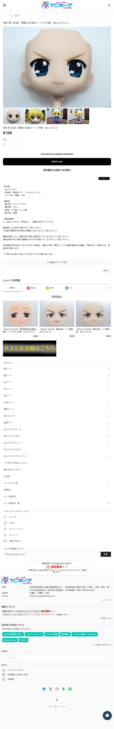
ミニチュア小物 (11, 483)
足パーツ (8, 396)
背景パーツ (9, 409)
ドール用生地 (10, 496)
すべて (12, 288)
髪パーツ (8, 369)
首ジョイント (10, 416)
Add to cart (57, 161)
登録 (106, 554)
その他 (7, 476)
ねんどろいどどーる (13, 429)
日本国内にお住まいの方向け (57, 170)
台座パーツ (9, 422)
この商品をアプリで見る (57, 262)
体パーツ (8, 382)
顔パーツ (8, 375)
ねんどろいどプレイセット (16, 456)
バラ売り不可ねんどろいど (16, 463)
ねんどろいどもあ (12, 436)
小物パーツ (9, 402)
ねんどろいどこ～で (13, 443)
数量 (5, 139)
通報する (106, 271)
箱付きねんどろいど (13, 470)
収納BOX (8, 490)
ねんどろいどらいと (13, 449)
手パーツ (8, 389)
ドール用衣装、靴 (12, 503)
